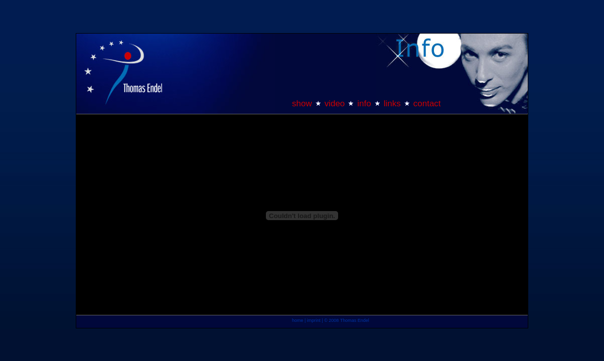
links (392, 103)
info (364, 103)
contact (427, 103)
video (335, 103)
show (302, 103)
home (298, 320)
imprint (314, 320)
